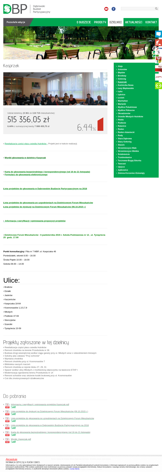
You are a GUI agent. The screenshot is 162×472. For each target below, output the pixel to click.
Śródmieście (124, 154)
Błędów (121, 72)
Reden (121, 129)
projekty (100, 22)
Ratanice (122, 126)
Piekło (121, 120)
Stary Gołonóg (125, 142)
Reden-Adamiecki (126, 132)
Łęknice (121, 94)
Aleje (120, 66)
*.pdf (40, 405)
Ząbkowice (123, 170)
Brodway (122, 76)
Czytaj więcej (74, 469)
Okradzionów (124, 113)
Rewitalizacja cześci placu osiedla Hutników (25, 143)
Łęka (120, 91)
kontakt (151, 22)
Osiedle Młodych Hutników (130, 116)
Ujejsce (121, 167)
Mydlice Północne (126, 110)
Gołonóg (122, 79)
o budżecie (84, 22)
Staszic (121, 145)
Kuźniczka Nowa (125, 85)
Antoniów (122, 69)
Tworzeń (122, 164)
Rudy (120, 135)
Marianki (122, 104)
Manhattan (123, 101)
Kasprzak (122, 82)
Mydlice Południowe (127, 107)
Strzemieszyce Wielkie (128, 151)
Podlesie (122, 123)
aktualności (133, 22)
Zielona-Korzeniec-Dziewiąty (131, 173)
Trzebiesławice (125, 157)
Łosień (121, 98)
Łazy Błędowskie (126, 88)
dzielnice (115, 22)
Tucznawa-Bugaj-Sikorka (129, 160)
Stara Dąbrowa (125, 138)
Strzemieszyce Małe (127, 148)
